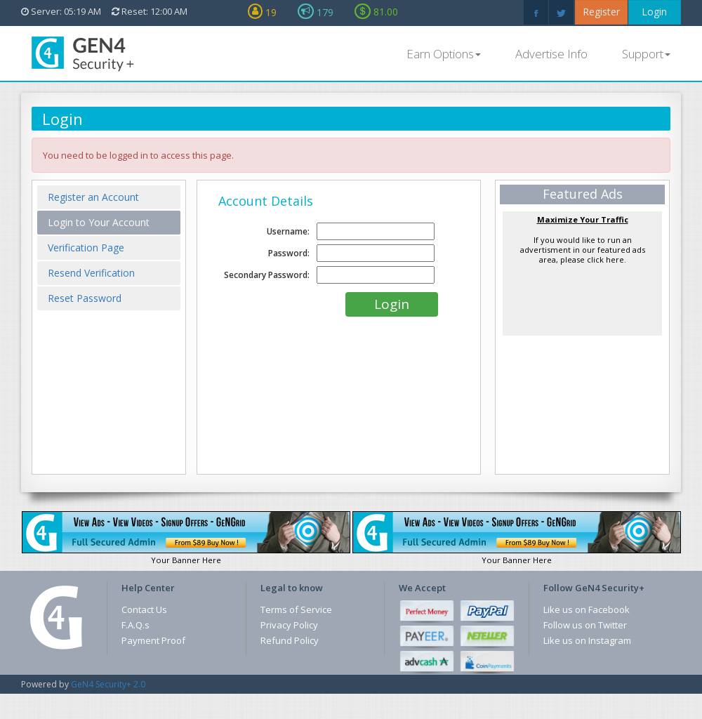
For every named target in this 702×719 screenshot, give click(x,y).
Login (654, 11)
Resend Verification (91, 272)
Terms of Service (296, 609)
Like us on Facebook (586, 609)
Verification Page (86, 247)
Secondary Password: (267, 275)
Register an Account (93, 197)
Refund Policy (289, 640)
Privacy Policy (289, 625)
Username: (288, 231)
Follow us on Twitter (585, 625)
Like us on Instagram (587, 640)
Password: (289, 253)
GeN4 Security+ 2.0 (108, 684)
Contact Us (144, 609)
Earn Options (443, 54)
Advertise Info (551, 54)
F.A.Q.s (135, 625)
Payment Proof (153, 640)
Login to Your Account (99, 222)
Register (601, 11)
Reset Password (84, 298)
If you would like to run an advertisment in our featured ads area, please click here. (582, 239)
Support (646, 54)
